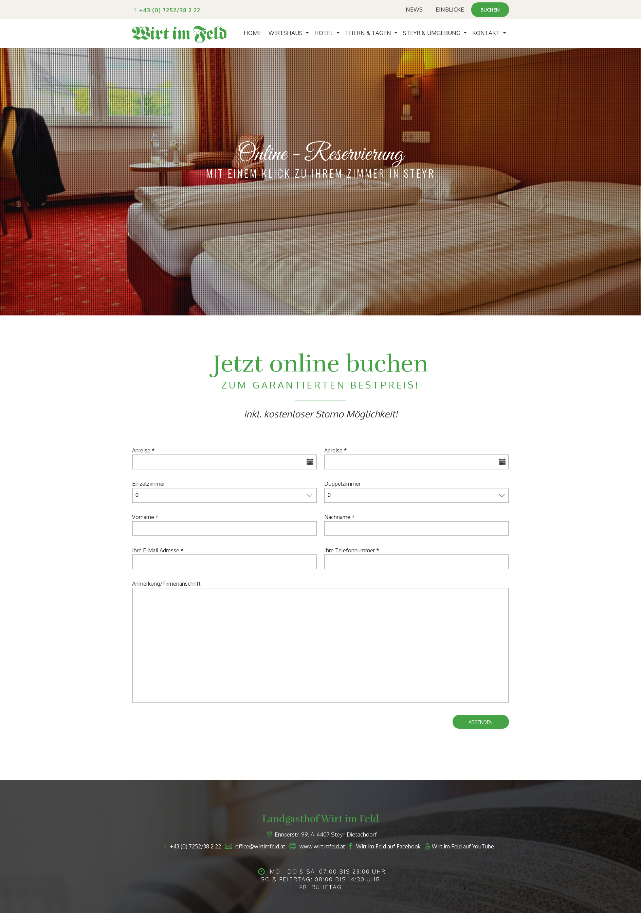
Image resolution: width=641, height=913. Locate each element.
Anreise (143, 450)
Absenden (481, 722)
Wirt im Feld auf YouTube (463, 846)
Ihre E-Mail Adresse (158, 550)
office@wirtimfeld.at (260, 846)
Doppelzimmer (342, 483)
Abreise (335, 450)
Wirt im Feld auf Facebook (388, 846)
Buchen (489, 10)
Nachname (339, 517)
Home (252, 32)
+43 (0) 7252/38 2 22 (169, 10)
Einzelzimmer (148, 483)
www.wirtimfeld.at (322, 846)
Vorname (145, 517)
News (412, 9)
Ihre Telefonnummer (351, 550)
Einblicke (448, 9)
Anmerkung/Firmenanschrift (166, 583)
